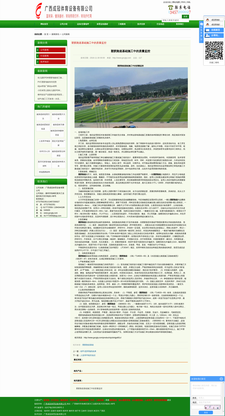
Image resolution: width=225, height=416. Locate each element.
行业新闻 (44, 56)
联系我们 (180, 24)
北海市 (53, 411)
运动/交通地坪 (83, 24)
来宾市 (96, 411)
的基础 (84, 222)
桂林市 (59, 411)
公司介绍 (63, 24)
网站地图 (176, 2)
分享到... (215, 35)
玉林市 (84, 411)
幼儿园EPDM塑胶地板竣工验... (50, 78)
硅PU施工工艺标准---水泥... (49, 99)
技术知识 (44, 62)
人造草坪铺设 (44, 141)
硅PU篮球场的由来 (88, 351)
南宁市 (78, 411)
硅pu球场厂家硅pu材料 (47, 86)
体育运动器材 (102, 24)
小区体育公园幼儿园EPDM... (50, 90)
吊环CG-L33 (44, 151)
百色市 (90, 411)
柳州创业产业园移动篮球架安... (51, 95)
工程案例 (121, 24)
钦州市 (47, 411)
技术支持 (141, 24)
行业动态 (160, 24)
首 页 (46, 34)
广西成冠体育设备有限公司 (55, 414)
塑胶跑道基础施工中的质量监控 (89, 388)
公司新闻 (66, 34)
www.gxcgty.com (51, 213)
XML (189, 2)
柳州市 (72, 411)
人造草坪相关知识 (87, 355)
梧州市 (65, 411)
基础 (84, 256)
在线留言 (215, 30)
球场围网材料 (44, 172)
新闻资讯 (55, 34)
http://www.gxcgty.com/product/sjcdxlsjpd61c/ (102, 338)
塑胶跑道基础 (88, 345)
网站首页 (44, 24)
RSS (183, 2)
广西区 (102, 411)
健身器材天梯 (58, 125)
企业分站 (167, 2)
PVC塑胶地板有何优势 (47, 82)
